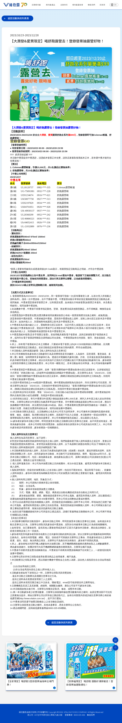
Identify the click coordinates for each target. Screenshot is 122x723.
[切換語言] (114, 4)
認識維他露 (36, 4)
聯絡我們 (91, 4)
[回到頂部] (115, 648)
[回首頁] (115, 640)
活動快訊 (64, 4)
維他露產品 (50, 4)
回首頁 (102, 4)
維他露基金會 (77, 4)
